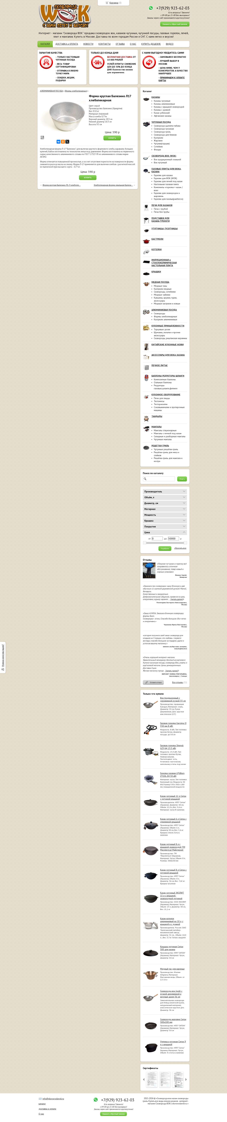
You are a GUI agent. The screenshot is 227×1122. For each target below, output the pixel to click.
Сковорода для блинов (165, 134)
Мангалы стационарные (165, 430)
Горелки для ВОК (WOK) (165, 178)
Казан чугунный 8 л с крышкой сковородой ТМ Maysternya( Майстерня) (172, 847)
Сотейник (158, 146)
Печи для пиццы (162, 398)
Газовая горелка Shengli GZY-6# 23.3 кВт (171, 747)
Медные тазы (160, 285)
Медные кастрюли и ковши (167, 303)
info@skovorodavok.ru (53, 1098)
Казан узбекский (162, 112)
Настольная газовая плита (166, 184)
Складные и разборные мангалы (169, 436)
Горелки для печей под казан (168, 181)
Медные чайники (162, 294)
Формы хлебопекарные (165, 316)
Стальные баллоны (163, 382)
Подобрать (165, 548)
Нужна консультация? (2, 655)
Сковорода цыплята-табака (167, 125)
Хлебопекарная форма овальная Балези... (113, 185)
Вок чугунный (160, 162)
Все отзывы (177, 682)
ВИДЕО (169, 43)
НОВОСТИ (88, 43)
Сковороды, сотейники (165, 291)
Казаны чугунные (162, 100)
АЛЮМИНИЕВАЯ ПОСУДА (51, 91)
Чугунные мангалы (163, 439)
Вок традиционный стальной (167, 159)
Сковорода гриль (162, 131)
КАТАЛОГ (45, 43)
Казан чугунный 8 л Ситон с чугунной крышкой (173, 871)
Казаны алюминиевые (164, 103)
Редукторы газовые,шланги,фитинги (165, 387)
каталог (42, 1103)
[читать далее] (176, 599)
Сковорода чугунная (164, 128)
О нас (41, 1113)
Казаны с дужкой (162, 109)
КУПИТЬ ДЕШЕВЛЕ (151, 43)
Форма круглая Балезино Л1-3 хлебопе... (62, 185)
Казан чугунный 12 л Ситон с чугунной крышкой (173, 797)
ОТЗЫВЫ (120, 43)
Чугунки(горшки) (162, 143)
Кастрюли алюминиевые (165, 319)
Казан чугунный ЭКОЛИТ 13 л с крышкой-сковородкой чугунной (172, 895)
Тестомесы (159, 401)
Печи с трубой (161, 208)
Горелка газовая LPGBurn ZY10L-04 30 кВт (172, 774)
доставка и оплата (47, 1108)
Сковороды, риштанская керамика (170, 338)
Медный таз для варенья (172, 968)
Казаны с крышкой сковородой (169, 106)
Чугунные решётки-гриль (166, 449)
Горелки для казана (163, 175)
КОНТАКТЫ (105, 43)
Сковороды (159, 313)
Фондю (157, 149)
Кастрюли (158, 137)
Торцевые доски (162, 329)
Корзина (114, 2)
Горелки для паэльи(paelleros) (168, 199)
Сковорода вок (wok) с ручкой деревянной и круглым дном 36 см (171, 994)
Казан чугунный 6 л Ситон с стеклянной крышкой (173, 820)
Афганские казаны (162, 115)
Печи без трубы (161, 211)
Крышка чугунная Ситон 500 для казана (171, 948)
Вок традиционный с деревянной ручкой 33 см (173, 699)
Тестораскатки (160, 404)
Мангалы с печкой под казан (167, 433)
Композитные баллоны (165, 379)
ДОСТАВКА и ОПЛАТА (66, 43)
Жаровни (158, 140)
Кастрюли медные (163, 288)
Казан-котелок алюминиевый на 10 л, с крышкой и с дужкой (171, 921)
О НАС (133, 43)
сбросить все (180, 548)
